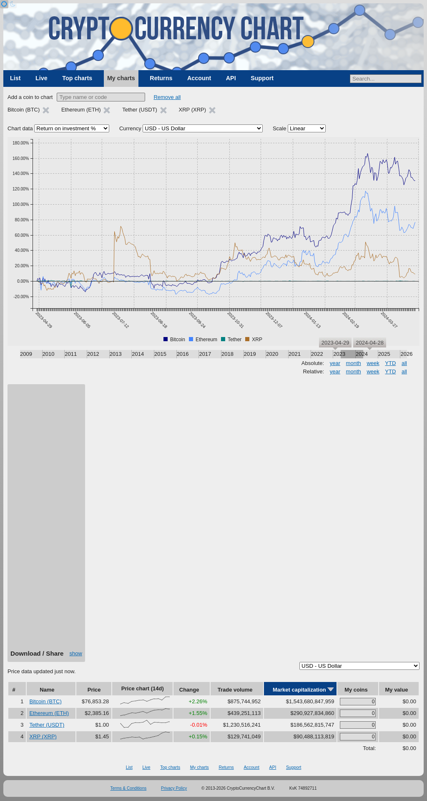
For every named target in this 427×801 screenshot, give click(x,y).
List (15, 78)
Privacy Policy (174, 788)
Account (199, 78)
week (373, 363)
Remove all (167, 97)
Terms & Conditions (129, 788)
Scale (279, 128)
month (353, 363)
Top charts (77, 78)
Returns (161, 78)
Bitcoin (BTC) (45, 701)
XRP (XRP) (43, 736)
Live (41, 78)
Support (262, 78)
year (335, 363)
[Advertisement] (46, 520)
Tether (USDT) (46, 725)
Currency (130, 128)
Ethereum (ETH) (49, 713)
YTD (390, 363)
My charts (121, 78)
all (404, 363)
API (231, 78)
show (76, 653)
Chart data (20, 128)
